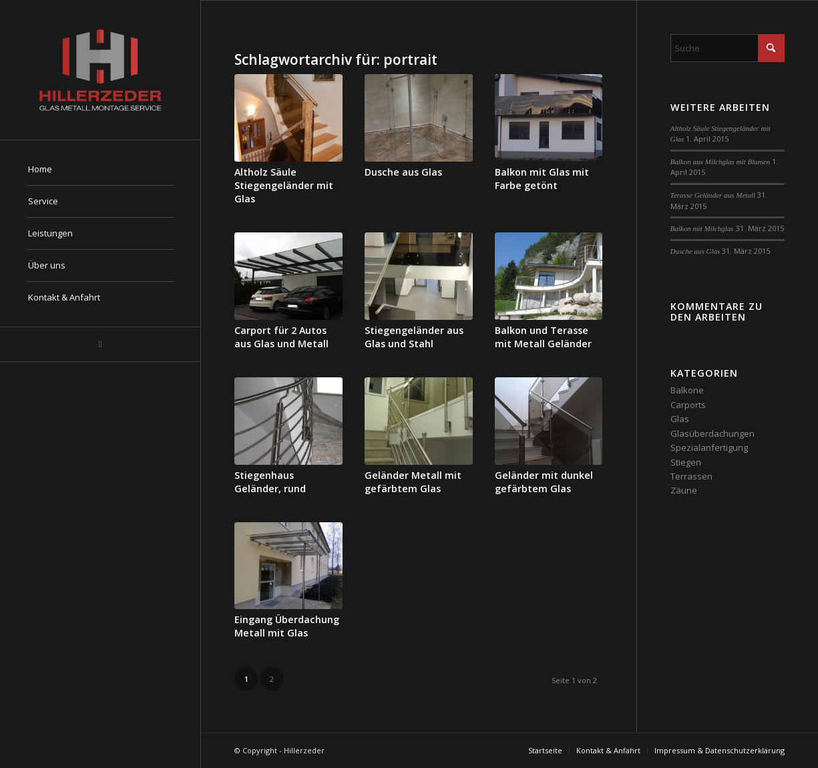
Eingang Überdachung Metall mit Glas (286, 626)
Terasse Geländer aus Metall (713, 195)
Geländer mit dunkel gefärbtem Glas (544, 482)
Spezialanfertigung (709, 447)
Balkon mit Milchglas (702, 228)
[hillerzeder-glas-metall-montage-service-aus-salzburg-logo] (100, 70)
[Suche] (727, 48)
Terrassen (691, 476)
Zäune (683, 490)
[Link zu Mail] (100, 344)
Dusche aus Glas (403, 172)
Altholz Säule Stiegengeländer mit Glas (283, 185)
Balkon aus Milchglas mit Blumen (720, 162)
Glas (679, 419)
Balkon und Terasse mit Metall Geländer (543, 337)
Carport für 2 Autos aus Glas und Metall (281, 337)
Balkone (687, 390)
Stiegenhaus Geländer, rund (270, 482)
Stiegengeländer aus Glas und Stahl (414, 337)
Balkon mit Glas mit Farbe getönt (542, 179)
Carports (688, 405)
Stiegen (685, 462)
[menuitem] (100, 170)
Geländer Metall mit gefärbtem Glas (413, 482)
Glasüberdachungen (712, 433)
